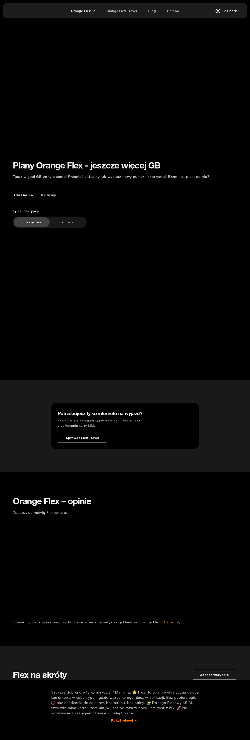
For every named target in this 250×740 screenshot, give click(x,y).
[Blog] (152, 11)
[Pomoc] (173, 11)
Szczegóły (172, 633)
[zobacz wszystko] (214, 689)
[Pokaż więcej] (125, 735)
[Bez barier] (227, 11)
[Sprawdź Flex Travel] (82, 445)
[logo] (18, 10)
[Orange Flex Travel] (122, 11)
